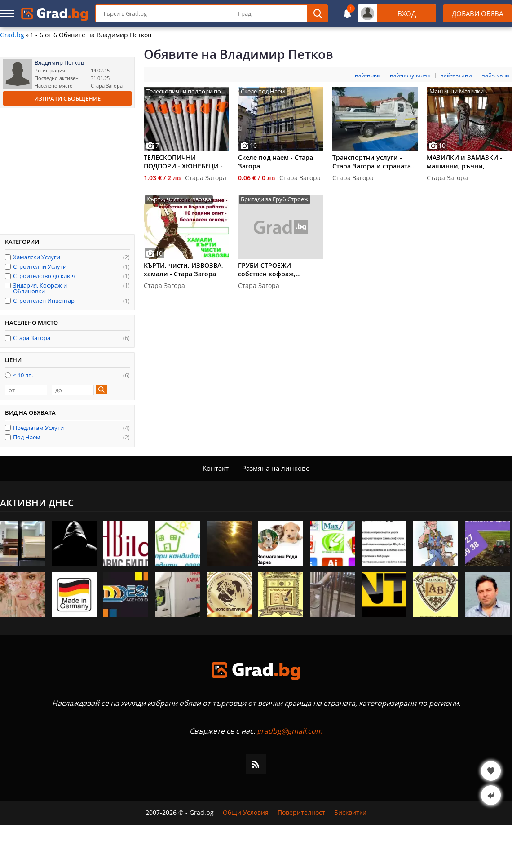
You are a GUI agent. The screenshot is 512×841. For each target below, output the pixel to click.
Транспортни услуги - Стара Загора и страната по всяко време (371, 161)
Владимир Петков (59, 62)
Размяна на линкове (275, 468)
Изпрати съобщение (67, 98)
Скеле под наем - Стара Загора (275, 161)
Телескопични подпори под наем (185, 92)
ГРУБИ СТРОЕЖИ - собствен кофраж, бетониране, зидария (273, 269)
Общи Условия (246, 813)
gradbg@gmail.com (289, 731)
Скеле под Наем (263, 91)
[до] (73, 390)
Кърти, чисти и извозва (178, 199)
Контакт (216, 468)
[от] (26, 390)
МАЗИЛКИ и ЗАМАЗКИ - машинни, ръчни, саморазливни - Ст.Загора (469, 161)
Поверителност (301, 813)
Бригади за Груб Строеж (275, 199)
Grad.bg (12, 35)
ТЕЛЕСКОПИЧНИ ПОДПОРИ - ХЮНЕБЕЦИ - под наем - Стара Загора (183, 161)
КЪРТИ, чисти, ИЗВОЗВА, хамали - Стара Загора (183, 269)
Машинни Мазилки (456, 91)
